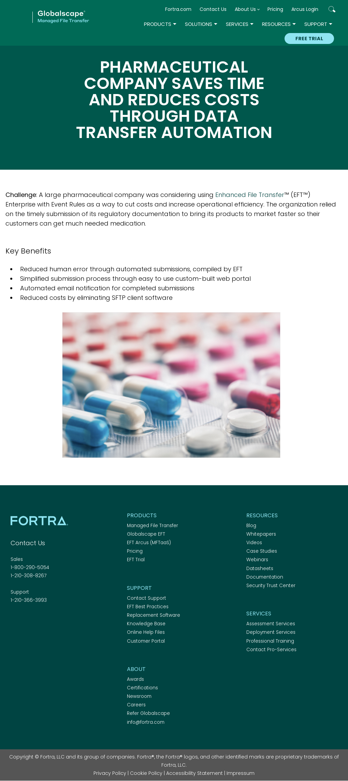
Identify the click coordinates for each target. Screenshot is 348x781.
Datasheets (259, 568)
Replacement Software (153, 615)
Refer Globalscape (148, 713)
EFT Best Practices (148, 606)
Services (237, 24)
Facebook (15, 619)
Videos (254, 542)
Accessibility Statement (194, 773)
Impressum (241, 773)
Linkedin (38, 619)
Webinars (257, 559)
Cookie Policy (146, 773)
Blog (251, 525)
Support (315, 24)
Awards (135, 679)
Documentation (264, 577)
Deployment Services (270, 632)
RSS (50, 619)
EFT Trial (136, 559)
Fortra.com (178, 9)
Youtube (62, 619)
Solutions (198, 24)
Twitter (27, 619)
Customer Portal (146, 641)
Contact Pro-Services (271, 649)
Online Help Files (146, 632)
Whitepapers (261, 534)
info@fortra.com (145, 722)
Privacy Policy (109, 773)
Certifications (142, 688)
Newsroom (139, 696)
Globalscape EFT (146, 534)
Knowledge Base (146, 624)
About (136, 669)
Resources (276, 24)
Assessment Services (270, 624)
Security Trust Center (270, 585)
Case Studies (261, 551)
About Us (245, 9)
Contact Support (146, 598)
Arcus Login (304, 9)
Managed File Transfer (152, 525)
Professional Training (270, 641)
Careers (136, 705)
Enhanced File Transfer (249, 194)
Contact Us (213, 9)
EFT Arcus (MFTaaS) (149, 542)
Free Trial (309, 38)
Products (157, 24)
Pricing (275, 9)
